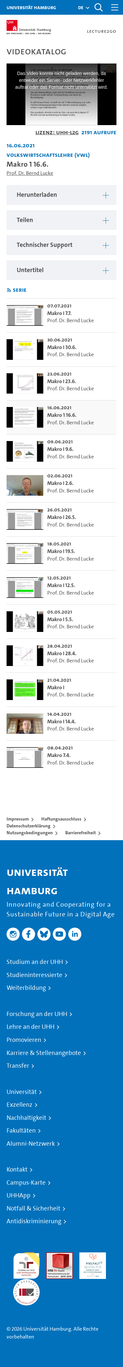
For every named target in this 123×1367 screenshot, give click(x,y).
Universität (22, 1092)
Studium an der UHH (35, 962)
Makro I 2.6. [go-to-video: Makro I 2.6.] (60, 483)
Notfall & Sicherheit (33, 1208)
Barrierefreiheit (80, 832)
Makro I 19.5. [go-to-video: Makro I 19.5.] (61, 551)
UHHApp (19, 1195)
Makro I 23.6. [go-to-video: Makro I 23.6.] (61, 381)
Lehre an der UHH (30, 1027)
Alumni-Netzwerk (31, 1143)
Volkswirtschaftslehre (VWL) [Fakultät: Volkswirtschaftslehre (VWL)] (48, 155)
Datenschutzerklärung (29, 825)
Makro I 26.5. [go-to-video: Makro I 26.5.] (61, 517)
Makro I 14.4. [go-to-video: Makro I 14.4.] (61, 721)
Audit (52, 1256)
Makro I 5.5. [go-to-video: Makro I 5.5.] (60, 619)
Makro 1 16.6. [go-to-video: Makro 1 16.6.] (61, 415)
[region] (61, 195)
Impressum (18, 819)
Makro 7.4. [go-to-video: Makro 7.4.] (59, 755)
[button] (80, 7)
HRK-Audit (91, 1256)
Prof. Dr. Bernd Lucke (30, 173)
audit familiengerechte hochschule (26, 1264)
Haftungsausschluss (61, 819)
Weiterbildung (26, 988)
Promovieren (24, 1040)
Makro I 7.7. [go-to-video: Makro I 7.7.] (59, 313)
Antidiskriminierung (34, 1221)
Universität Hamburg (31, 7)
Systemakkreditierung (26, 1282)
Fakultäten (21, 1130)
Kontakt (17, 1169)
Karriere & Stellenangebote (44, 1053)
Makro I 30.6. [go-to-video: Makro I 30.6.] (61, 347)
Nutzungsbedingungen (30, 832)
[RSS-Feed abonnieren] (9, 290)
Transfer (18, 1066)
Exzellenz (19, 1104)
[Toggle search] (98, 7)
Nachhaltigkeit (26, 1118)
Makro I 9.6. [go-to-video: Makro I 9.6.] (60, 449)
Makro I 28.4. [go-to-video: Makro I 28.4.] (61, 653)
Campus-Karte (26, 1182)
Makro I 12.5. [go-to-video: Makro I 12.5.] (61, 585)
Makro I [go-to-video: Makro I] (55, 687)
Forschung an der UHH (37, 1014)
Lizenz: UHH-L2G (57, 132)
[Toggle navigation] (115, 7)
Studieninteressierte (34, 975)
